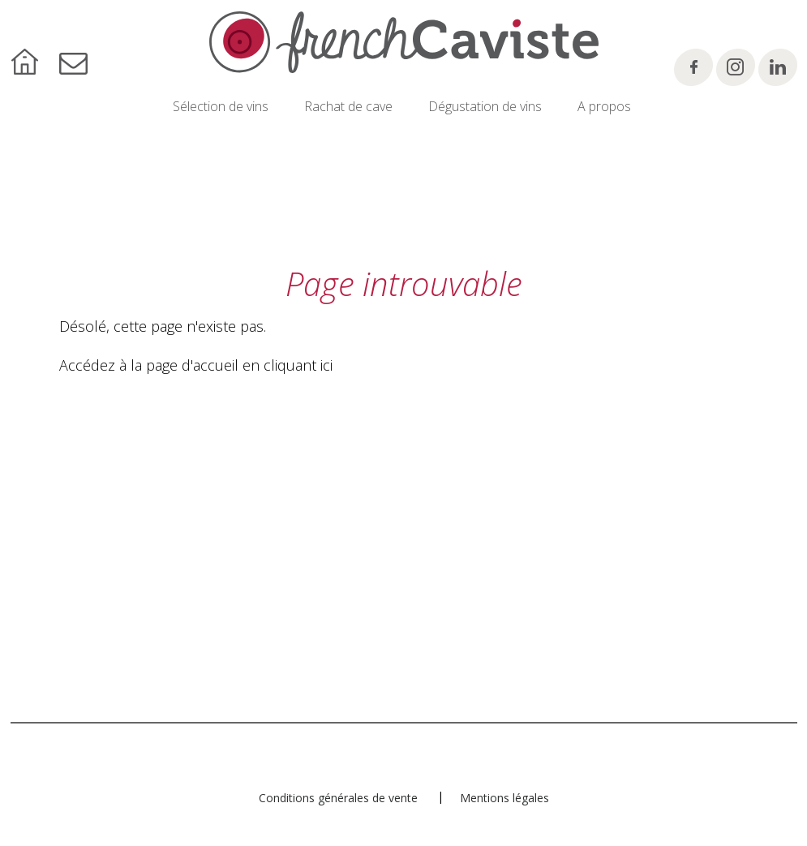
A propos (604, 106)
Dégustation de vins (485, 106)
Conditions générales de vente (338, 797)
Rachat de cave (348, 106)
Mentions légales (504, 797)
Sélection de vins (220, 106)
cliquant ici (298, 365)
